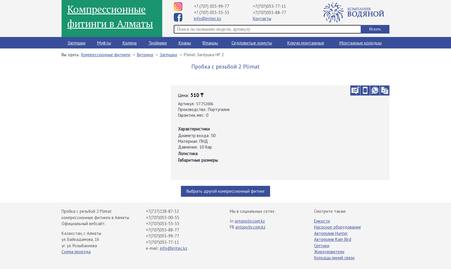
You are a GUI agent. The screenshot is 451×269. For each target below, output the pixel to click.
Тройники (157, 43)
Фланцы (210, 43)
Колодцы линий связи (334, 257)
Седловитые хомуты (252, 43)
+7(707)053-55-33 (162, 223)
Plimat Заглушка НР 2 (204, 54)
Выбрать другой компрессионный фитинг (225, 191)
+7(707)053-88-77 (269, 12)
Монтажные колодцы (360, 43)
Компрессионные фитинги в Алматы (110, 16)
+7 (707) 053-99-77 (211, 6)
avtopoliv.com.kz (250, 221)
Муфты (104, 43)
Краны (184, 43)
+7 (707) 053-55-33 (211, 12)
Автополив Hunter (331, 233)
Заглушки (76, 43)
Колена (129, 43)
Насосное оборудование (337, 227)
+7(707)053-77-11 (269, 6)
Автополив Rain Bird (332, 239)
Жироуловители (329, 251)
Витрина (145, 54)
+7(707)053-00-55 (162, 217)
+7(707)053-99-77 (162, 236)
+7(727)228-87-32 (162, 211)
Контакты (262, 18)
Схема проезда (76, 251)
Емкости (322, 221)
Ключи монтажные (305, 43)
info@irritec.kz (207, 18)
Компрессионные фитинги (105, 54)
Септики (321, 245)
